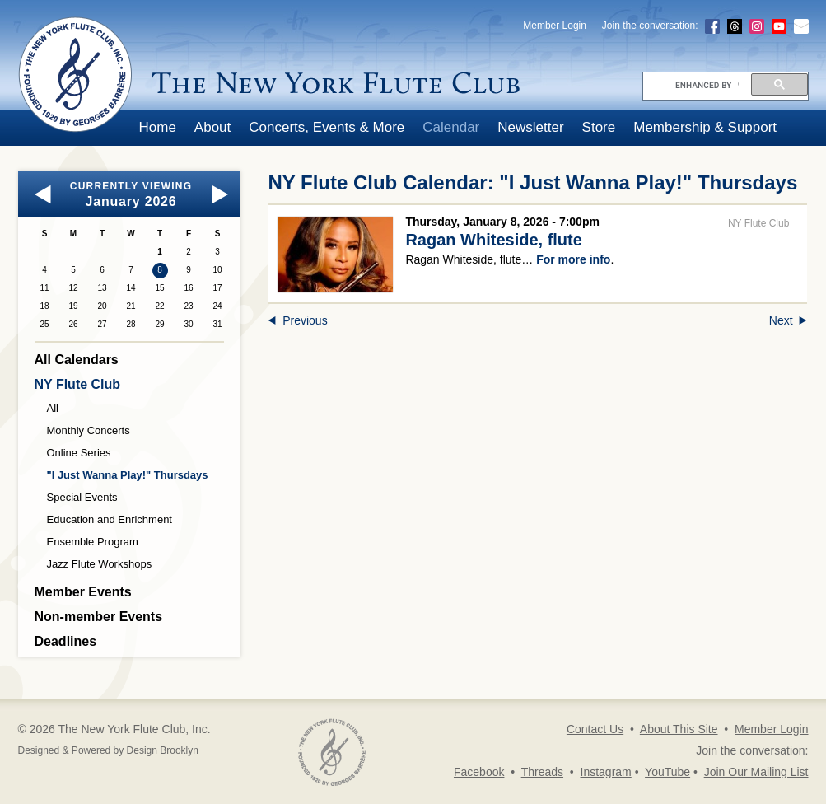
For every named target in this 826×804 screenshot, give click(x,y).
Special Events (82, 497)
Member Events (83, 592)
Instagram (606, 771)
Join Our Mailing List (756, 771)
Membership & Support (705, 127)
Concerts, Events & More (326, 127)
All (52, 408)
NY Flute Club (78, 384)
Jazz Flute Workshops (99, 564)
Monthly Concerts (88, 430)
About (212, 127)
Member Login (554, 25)
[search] (707, 84)
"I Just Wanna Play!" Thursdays (127, 475)
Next (788, 320)
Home (157, 127)
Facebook (479, 771)
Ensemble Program (92, 541)
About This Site (679, 729)
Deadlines (66, 641)
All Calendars (77, 360)
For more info (573, 259)
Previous (297, 320)
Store (599, 127)
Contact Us (595, 729)
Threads (542, 771)
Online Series (79, 452)
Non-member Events (99, 617)
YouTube (667, 771)
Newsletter (530, 127)
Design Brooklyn (162, 750)
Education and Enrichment (109, 519)
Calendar (450, 127)
